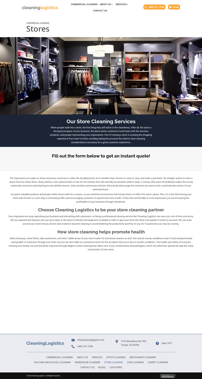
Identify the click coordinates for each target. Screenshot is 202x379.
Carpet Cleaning (158, 362)
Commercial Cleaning (59, 357)
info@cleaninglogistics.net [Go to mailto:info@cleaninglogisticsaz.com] (90, 340)
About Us (82, 357)
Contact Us (87, 367)
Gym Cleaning (135, 362)
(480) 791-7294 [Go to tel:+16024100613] (85, 346)
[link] (84, 4)
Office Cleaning (116, 357)
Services (97, 357)
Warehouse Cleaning (87, 362)
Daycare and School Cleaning (52, 362)
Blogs (102, 367)
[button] (111, 4)
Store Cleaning (113, 362)
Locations (116, 367)
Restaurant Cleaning (143, 357)
